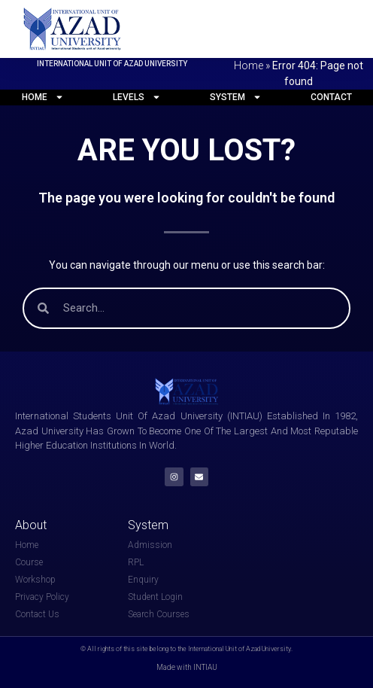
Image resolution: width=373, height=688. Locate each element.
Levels (137, 97)
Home (248, 65)
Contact (331, 97)
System (236, 97)
